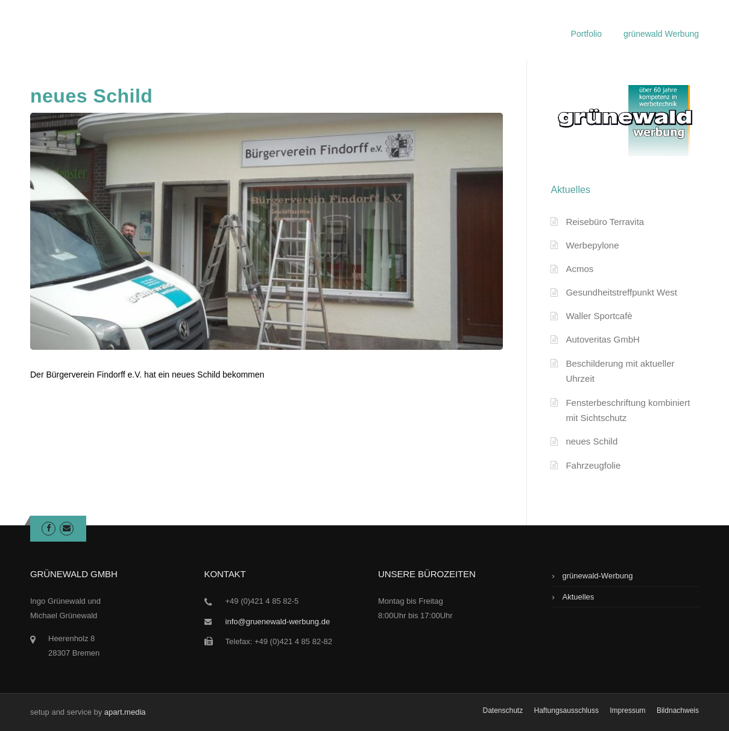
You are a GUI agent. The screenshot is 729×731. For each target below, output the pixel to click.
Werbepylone (592, 245)
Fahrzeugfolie (593, 465)
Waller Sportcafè (599, 316)
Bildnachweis (678, 710)
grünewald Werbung (661, 34)
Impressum (627, 710)
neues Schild (591, 441)
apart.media (125, 712)
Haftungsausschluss (566, 710)
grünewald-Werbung (598, 575)
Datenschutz (502, 710)
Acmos (579, 269)
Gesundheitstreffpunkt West (621, 292)
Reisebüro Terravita (605, 222)
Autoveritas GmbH (603, 339)
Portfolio (586, 34)
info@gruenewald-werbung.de (278, 621)
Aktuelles (579, 596)
